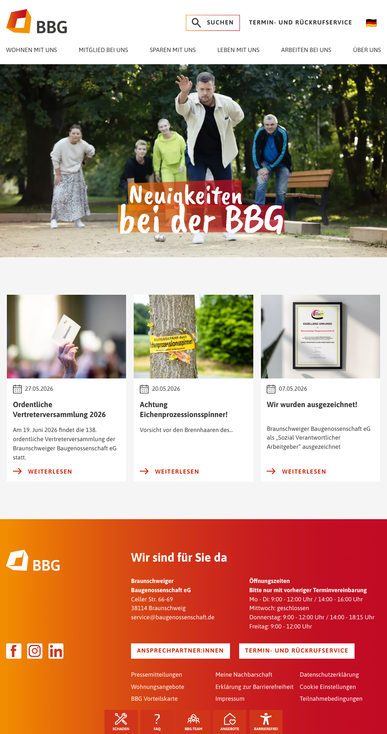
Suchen (213, 23)
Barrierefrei (266, 722)
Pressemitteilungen (156, 674)
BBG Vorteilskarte (154, 698)
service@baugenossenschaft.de (172, 617)
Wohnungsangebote (157, 687)
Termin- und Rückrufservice (301, 22)
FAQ (157, 722)
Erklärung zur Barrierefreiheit (254, 687)
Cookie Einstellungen (328, 687)
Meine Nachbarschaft (243, 674)
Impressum (230, 698)
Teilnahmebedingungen (331, 698)
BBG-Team (193, 722)
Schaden (121, 722)
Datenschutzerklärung (329, 674)
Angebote (229, 722)
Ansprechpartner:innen (180, 650)
